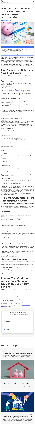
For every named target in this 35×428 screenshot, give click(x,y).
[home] (2, 1)
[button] (33, 1)
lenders (17, 90)
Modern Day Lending (5, 293)
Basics (4, 351)
